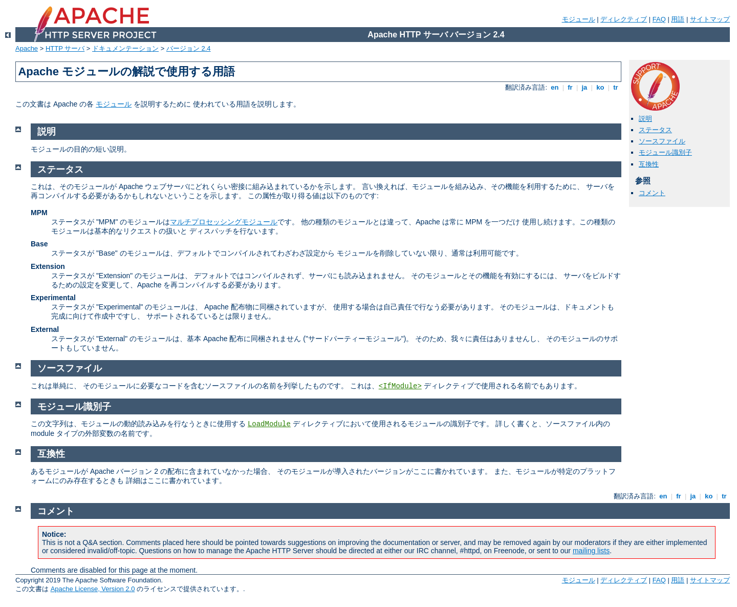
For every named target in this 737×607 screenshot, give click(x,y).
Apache (26, 48)
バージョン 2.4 (188, 48)
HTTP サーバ (65, 48)
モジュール (578, 19)
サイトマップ (710, 19)
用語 (677, 19)
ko (600, 87)
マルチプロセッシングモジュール (223, 222)
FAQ (659, 19)
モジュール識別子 (665, 152)
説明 (645, 118)
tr (616, 87)
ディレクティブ (623, 19)
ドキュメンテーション (125, 48)
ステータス (655, 130)
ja (584, 87)
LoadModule (269, 424)
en (554, 87)
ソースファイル (662, 141)
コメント (652, 193)
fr (570, 87)
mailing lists (591, 551)
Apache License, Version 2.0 (93, 589)
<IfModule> (400, 386)
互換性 (649, 164)
